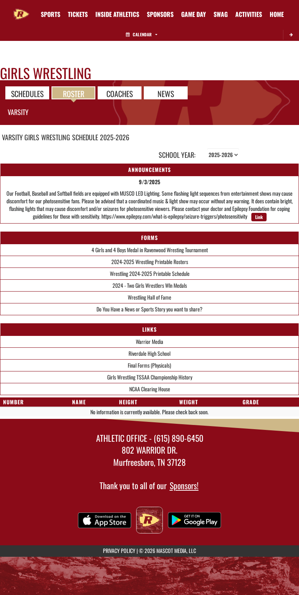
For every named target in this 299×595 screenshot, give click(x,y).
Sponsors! (184, 485)
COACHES (119, 93)
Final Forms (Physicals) (149, 365)
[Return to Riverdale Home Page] (21, 9)
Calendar (141, 34)
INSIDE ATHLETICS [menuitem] (117, 14)
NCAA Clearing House (149, 389)
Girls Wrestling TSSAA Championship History (149, 377)
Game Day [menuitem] (193, 14)
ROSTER (73, 93)
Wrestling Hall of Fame (149, 297)
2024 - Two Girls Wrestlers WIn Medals (150, 285)
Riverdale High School (149, 353)
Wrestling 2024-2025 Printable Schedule (150, 273)
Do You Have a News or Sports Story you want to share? (149, 309)
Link (259, 217)
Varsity (18, 112)
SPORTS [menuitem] (50, 14)
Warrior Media (149, 341)
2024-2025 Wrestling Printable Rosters (149, 262)
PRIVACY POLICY (119, 550)
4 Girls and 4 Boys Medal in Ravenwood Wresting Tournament (150, 250)
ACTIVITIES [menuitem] (248, 14)
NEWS (166, 93)
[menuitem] (78, 14)
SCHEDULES (27, 93)
